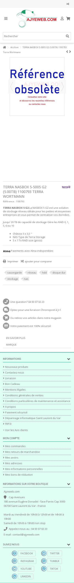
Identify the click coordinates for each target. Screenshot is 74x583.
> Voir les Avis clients (15, 430)
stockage (12, 279)
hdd (44, 272)
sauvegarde (14, 272)
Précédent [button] (11, 86)
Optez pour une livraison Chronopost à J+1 (35, 310)
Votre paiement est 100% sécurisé (30, 326)
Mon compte (11, 438)
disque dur (59, 272)
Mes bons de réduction (19, 474)
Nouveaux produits (16, 367)
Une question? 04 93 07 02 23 (27, 302)
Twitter (54, 553)
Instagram (27, 561)
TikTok (54, 568)
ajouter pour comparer (38, 261)
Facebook (27, 553)
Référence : (9, 201)
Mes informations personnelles (24, 469)
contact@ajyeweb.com (26, 534)
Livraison (10, 378)
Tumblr (54, 561)
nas (26, 279)
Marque (11, 344)
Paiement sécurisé (16, 412)
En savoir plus (15, 338)
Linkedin (26, 576)
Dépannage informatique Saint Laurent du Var (33, 418)
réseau (32, 272)
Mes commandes (15, 446)
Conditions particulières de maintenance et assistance (37, 401)
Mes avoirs (11, 457)
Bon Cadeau (12, 384)
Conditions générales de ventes (24, 395)
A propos (10, 406)
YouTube (26, 568)
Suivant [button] (62, 86)
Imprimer (12, 261)
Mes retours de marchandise (22, 452)
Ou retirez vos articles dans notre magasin (35, 318)
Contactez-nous (14, 372)
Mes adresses (13, 463)
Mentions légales (15, 389)
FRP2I (8, 424)
